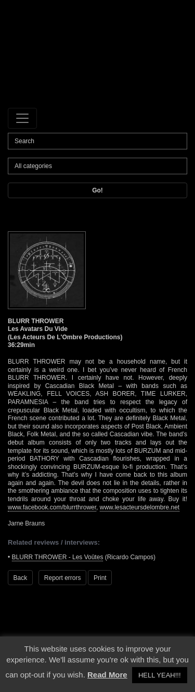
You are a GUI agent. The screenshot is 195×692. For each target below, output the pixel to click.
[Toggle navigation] (22, 118)
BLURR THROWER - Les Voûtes (57, 557)
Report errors (62, 578)
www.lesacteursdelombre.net (139, 507)
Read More (107, 674)
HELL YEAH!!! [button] (159, 675)
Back (21, 578)
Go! (97, 190)
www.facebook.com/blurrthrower (52, 507)
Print (100, 578)
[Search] (97, 141)
